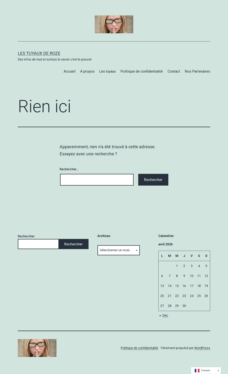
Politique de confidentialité (141, 71)
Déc (163, 315)
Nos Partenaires (197, 71)
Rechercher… (69, 169)
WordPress (202, 348)
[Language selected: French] (206, 370)
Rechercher (26, 236)
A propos (87, 71)
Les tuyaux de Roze (39, 53)
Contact (174, 71)
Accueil (69, 71)
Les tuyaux (107, 71)
